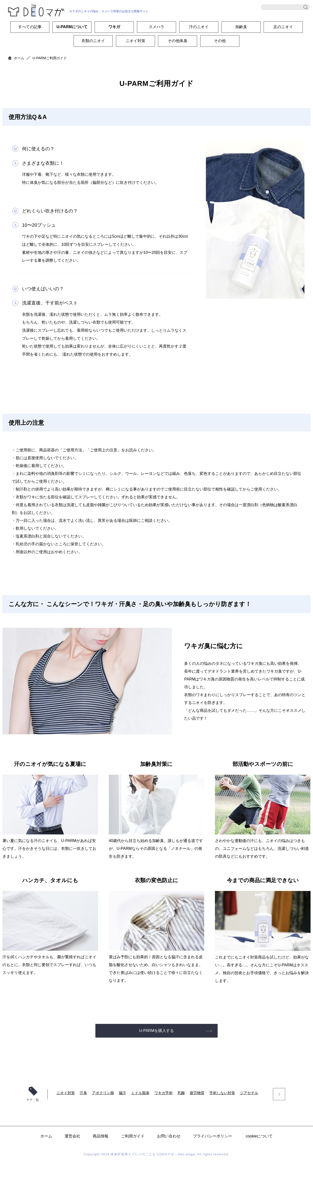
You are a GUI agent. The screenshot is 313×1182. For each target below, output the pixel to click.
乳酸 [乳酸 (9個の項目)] (181, 1093)
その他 (220, 41)
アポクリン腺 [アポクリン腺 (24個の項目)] (103, 1093)
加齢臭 (241, 27)
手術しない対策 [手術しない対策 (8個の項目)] (222, 1093)
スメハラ (156, 27)
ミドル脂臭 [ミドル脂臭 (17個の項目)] (140, 1093)
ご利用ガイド (133, 1136)
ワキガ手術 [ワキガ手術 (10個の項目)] (163, 1093)
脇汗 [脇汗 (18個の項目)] (122, 1093)
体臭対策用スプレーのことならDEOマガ (142, 1154)
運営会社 (72, 1136)
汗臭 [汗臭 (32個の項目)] (83, 1093)
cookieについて (259, 1136)
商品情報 (100, 1136)
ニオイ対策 (135, 41)
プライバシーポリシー (212, 1136)
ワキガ (114, 27)
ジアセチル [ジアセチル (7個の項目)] (249, 1093)
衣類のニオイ (93, 41)
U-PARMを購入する (156, 1031)
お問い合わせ (168, 1136)
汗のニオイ (199, 27)
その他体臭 (177, 41)
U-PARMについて (72, 27)
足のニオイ (283, 27)
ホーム (19, 58)
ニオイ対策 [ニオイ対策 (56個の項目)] (65, 1093)
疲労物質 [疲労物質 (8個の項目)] (197, 1093)
